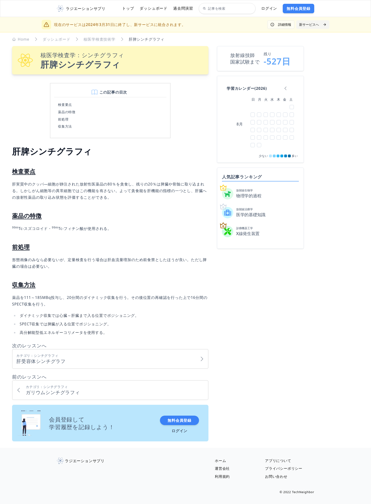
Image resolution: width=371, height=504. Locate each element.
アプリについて (279, 459)
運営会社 (223, 467)
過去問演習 (183, 8)
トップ (128, 8)
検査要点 (65, 104)
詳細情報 (280, 24)
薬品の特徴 (66, 112)
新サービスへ (313, 24)
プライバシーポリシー (285, 467)
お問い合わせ (277, 476)
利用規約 (223, 476)
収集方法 (65, 126)
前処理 (63, 119)
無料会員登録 (298, 8)
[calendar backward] (285, 88)
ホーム (221, 459)
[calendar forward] (292, 88)
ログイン (269, 8)
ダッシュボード (154, 8)
